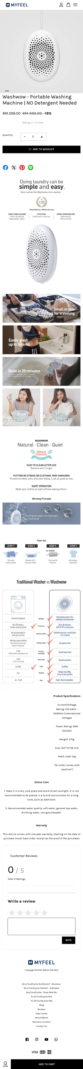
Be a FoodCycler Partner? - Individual (41, 988)
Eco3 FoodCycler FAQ (41, 996)
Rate (69, 940)
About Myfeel (41, 1017)
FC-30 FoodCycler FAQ (41, 1000)
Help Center (41, 1013)
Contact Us (41, 1026)
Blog (41, 1005)
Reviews (42, 1009)
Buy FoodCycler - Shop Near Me (41, 992)
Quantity (8, 134)
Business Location (42, 1022)
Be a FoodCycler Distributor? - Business (41, 984)
